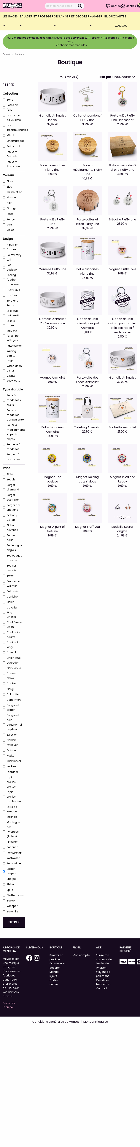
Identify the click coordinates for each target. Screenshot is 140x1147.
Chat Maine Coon (14, 624)
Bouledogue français (14, 558)
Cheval (11, 652)
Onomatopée (16, 141)
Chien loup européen (14, 660)
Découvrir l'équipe (9, 1005)
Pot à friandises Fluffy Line (87, 271)
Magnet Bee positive (52, 479)
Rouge (11, 219)
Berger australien (13, 497)
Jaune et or (14, 192)
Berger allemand (13, 487)
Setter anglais (11, 871)
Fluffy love (13, 290)
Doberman (14, 700)
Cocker (11, 683)
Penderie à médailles (13, 447)
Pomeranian (15, 853)
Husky (10, 755)
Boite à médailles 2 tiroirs (14, 400)
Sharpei (11, 879)
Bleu (9, 187)
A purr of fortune (12, 247)
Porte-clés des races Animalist (87, 379)
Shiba (10, 884)
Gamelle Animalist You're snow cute (52, 321)
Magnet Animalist (52, 377)
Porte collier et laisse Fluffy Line (87, 221)
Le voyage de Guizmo (14, 117)
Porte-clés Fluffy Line (52, 221)
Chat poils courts (13, 634)
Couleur (8, 175)
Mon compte (81, 955)
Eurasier (12, 735)
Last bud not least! (13, 313)
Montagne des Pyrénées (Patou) (13, 829)
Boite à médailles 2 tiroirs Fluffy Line (122, 167)
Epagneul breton (13, 707)
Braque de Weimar (13, 583)
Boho (10, 100)
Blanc (10, 181)
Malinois (12, 817)
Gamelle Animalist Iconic (52, 117)
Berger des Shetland (13, 507)
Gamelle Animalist (122, 377)
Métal (10, 135)
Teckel (11, 900)
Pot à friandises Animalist (52, 429)
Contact (116, 6)
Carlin (10, 602)
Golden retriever (12, 742)
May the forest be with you (13, 335)
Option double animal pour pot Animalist (87, 323)
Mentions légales (95, 1022)
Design (8, 239)
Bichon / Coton (12, 517)
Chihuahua (14, 668)
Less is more (11, 323)
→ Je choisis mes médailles (70, 45)
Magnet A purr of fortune (52, 529)
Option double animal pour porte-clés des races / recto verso (122, 325)
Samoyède (14, 863)
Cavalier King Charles (12, 612)
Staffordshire (15, 895)
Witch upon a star (14, 368)
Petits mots (14, 146)
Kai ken (11, 766)
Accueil (6, 54)
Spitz (10, 890)
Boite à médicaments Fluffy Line (87, 169)
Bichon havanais (12, 527)
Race (6, 468)
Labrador (12, 772)
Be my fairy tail (14, 257)
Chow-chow (11, 676)
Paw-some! (14, 346)
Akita (10, 474)
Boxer (10, 575)
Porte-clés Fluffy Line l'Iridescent (122, 117)
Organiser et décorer (71, 16)
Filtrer (13, 922)
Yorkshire (12, 911)
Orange (12, 208)
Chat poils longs (13, 645)
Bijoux (109, 16)
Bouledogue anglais (14, 548)
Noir (9, 203)
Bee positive (12, 267)
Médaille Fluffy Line (122, 219)
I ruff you (12, 295)
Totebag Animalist (87, 427)
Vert (9, 224)
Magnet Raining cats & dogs (87, 479)
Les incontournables (17, 127)
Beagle (11, 479)
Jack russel (14, 761)
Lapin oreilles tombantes (14, 796)
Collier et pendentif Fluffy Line (87, 117)
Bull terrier (13, 591)
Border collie (11, 538)
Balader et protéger (36, 16)
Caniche (12, 596)
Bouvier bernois (11, 568)
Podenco (12, 847)
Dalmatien (13, 694)
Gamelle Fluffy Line (52, 269)
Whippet (12, 906)
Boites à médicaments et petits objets (16, 432)
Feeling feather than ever (13, 279)
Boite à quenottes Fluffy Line (52, 167)
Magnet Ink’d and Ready (122, 479)
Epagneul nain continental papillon (14, 722)
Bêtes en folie (12, 107)
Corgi (10, 689)
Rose (10, 214)
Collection (10, 93)
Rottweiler (13, 858)
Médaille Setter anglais (122, 529)
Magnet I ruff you (87, 527)
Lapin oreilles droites (11, 781)
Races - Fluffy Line (13, 164)
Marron (11, 197)
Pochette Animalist (122, 427)
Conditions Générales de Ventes (55, 1022)
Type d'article (13, 389)
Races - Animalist (13, 154)
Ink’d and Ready (12, 303)
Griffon (11, 750)
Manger (96, 16)
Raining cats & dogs (11, 355)
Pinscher (12, 842)
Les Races (10, 16)
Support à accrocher (13, 457)
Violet (10, 230)
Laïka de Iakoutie (12, 809)
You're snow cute (13, 378)
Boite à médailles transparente (15, 414)
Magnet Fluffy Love (122, 269)
